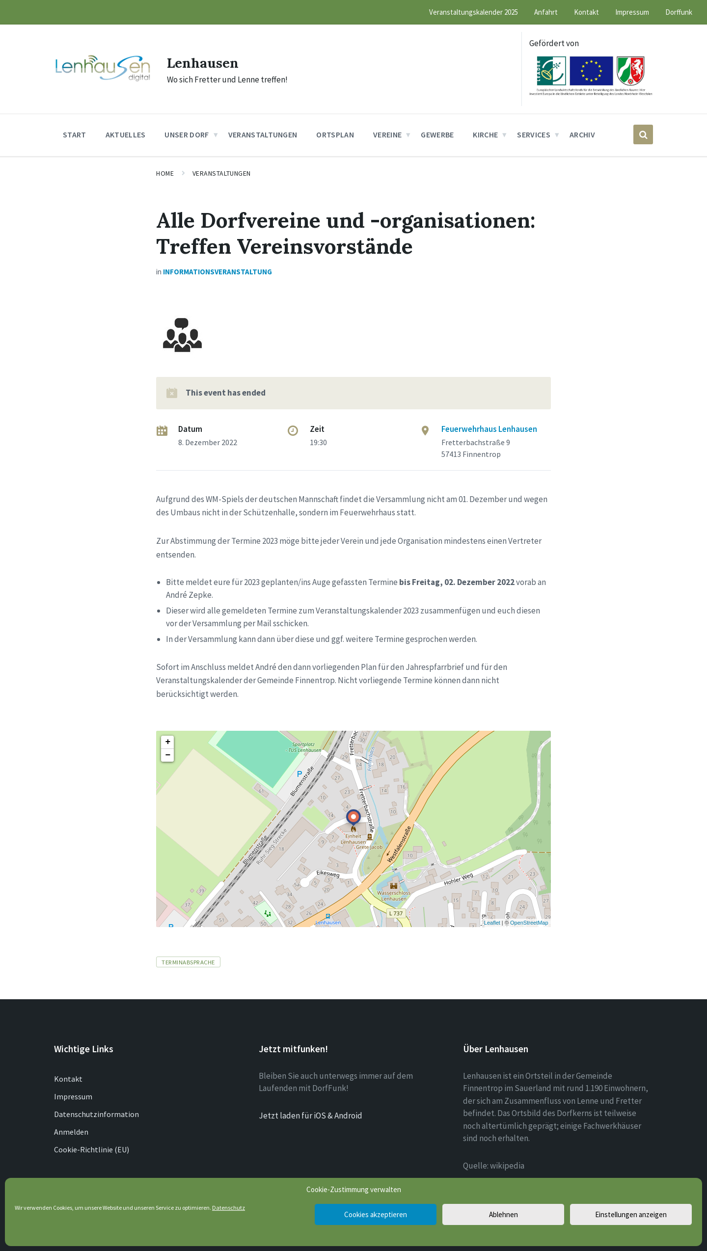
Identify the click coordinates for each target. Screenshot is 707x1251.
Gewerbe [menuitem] (437, 134)
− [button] (167, 755)
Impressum (73, 1096)
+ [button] (167, 742)
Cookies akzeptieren (375, 1214)
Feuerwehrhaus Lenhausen (489, 429)
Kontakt (68, 1079)
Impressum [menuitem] (632, 12)
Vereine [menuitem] (387, 134)
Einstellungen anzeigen (631, 1214)
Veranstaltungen (221, 173)
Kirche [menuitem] (485, 134)
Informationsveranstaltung (217, 271)
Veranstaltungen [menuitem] (263, 134)
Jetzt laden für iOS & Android (310, 1115)
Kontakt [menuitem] (586, 12)
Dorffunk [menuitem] (678, 12)
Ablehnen (503, 1214)
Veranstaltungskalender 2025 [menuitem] (473, 12)
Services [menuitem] (533, 134)
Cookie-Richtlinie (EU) (91, 1149)
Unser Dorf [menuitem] (186, 134)
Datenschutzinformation (96, 1114)
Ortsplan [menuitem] (335, 134)
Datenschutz (228, 1207)
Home (165, 173)
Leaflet (492, 923)
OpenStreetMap (529, 923)
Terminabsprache (188, 962)
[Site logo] (103, 80)
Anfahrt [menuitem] (546, 12)
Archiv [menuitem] (582, 134)
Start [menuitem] (74, 134)
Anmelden (71, 1132)
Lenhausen (205, 62)
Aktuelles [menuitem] (126, 134)
